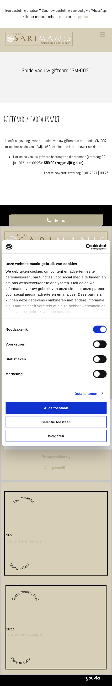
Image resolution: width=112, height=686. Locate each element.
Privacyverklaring (56, 456)
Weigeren (56, 436)
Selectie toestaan (56, 422)
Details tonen (86, 393)
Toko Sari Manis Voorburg (23, 541)
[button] (56, 220)
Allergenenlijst (56, 467)
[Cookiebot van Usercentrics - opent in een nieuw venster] (86, 247)
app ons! (82, 16)
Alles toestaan (56, 408)
